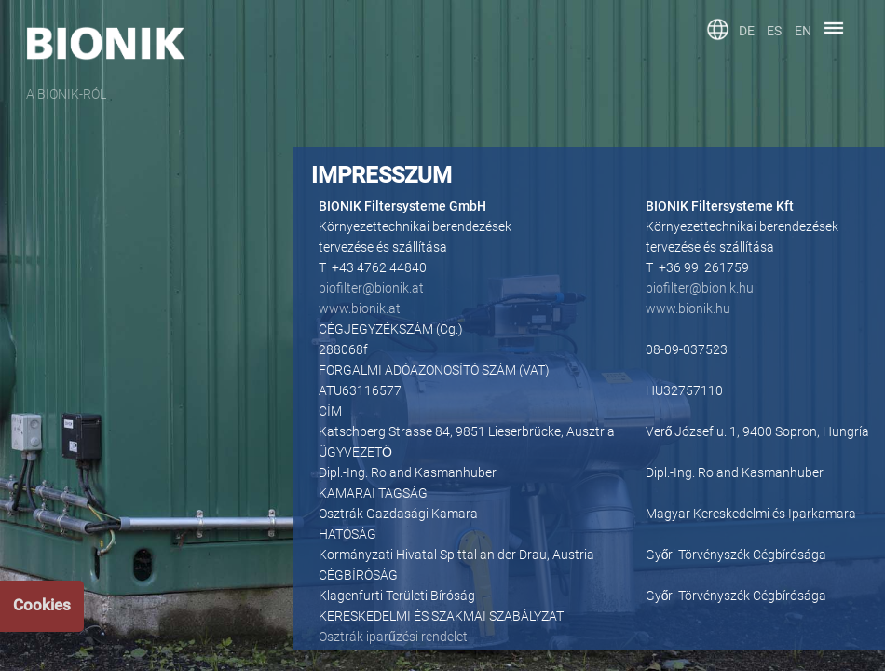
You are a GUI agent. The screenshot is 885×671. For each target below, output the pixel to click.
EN (803, 30)
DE (747, 30)
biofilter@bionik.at (371, 288)
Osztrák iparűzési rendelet (393, 636)
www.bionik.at (360, 308)
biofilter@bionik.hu (700, 288)
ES (774, 30)
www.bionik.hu (688, 308)
